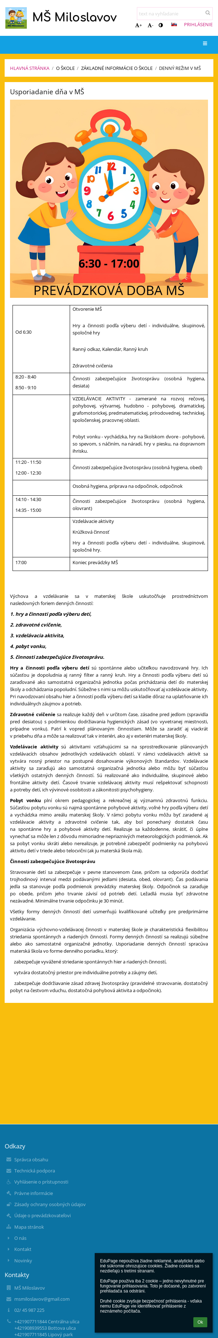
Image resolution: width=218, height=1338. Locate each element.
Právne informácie (33, 1193)
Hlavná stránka (29, 68)
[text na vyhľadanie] (175, 13)
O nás (20, 1238)
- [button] (150, 25)
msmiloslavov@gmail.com (42, 1299)
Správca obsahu (31, 1159)
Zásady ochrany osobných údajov (50, 1204)
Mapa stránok (29, 1227)
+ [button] (138, 25)
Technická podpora (34, 1170)
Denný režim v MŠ (180, 68)
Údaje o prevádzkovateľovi (42, 1215)
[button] (174, 24)
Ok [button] (200, 1322)
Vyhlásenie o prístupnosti (41, 1182)
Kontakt (22, 1249)
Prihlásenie (198, 24)
